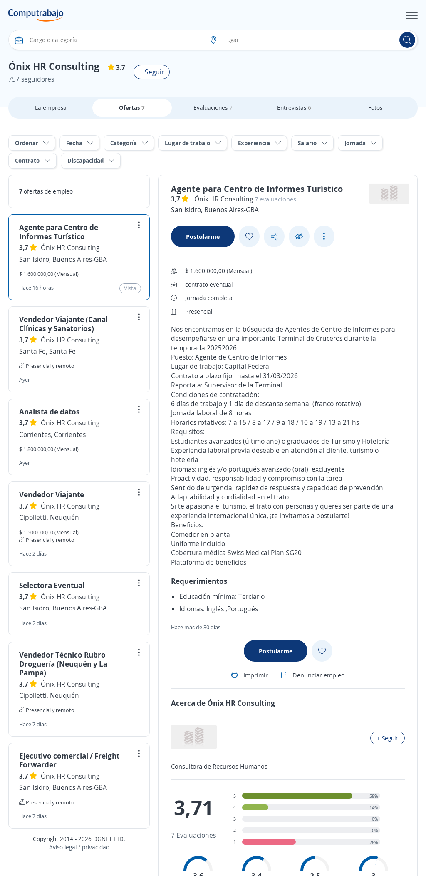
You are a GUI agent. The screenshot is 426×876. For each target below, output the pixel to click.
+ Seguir (151, 72)
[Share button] (274, 237)
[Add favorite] (249, 236)
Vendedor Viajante (51, 494)
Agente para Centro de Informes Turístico (58, 231)
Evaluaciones (213, 108)
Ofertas (132, 108)
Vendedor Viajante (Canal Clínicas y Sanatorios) (63, 323)
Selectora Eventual (51, 585)
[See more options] (324, 236)
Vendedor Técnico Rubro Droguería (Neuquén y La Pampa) (63, 663)
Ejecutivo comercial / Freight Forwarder (69, 760)
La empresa (51, 108)
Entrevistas (294, 108)
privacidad (95, 847)
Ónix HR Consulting (70, 247)
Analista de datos (49, 412)
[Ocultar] (299, 237)
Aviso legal (63, 847)
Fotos (375, 108)
